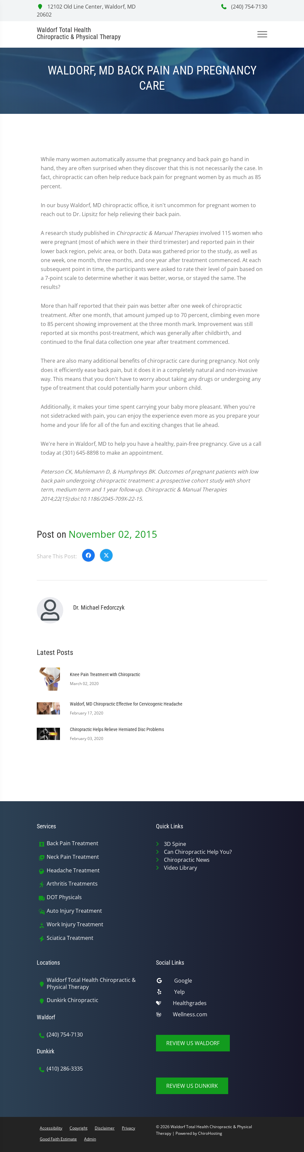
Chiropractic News (187, 859)
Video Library (180, 867)
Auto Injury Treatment (74, 910)
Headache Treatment (73, 870)
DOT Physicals (64, 897)
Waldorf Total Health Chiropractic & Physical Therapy (91, 984)
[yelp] (211, 993)
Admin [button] (90, 1139)
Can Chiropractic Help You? (198, 851)
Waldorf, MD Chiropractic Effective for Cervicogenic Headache (126, 704)
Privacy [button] (128, 1128)
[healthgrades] (211, 1004)
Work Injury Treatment (75, 924)
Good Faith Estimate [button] (58, 1139)
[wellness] (211, 1016)
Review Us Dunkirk (192, 1085)
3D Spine (175, 844)
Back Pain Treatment (72, 843)
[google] (211, 982)
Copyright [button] (78, 1128)
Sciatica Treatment (70, 938)
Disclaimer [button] (105, 1128)
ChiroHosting (210, 1133)
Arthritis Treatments (72, 883)
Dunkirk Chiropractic (72, 1000)
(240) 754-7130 (244, 6)
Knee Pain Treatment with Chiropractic (105, 674)
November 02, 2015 (113, 534)
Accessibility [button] (51, 1128)
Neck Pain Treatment (73, 856)
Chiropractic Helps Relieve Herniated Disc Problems (117, 729)
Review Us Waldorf (193, 1043)
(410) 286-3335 (65, 1068)
